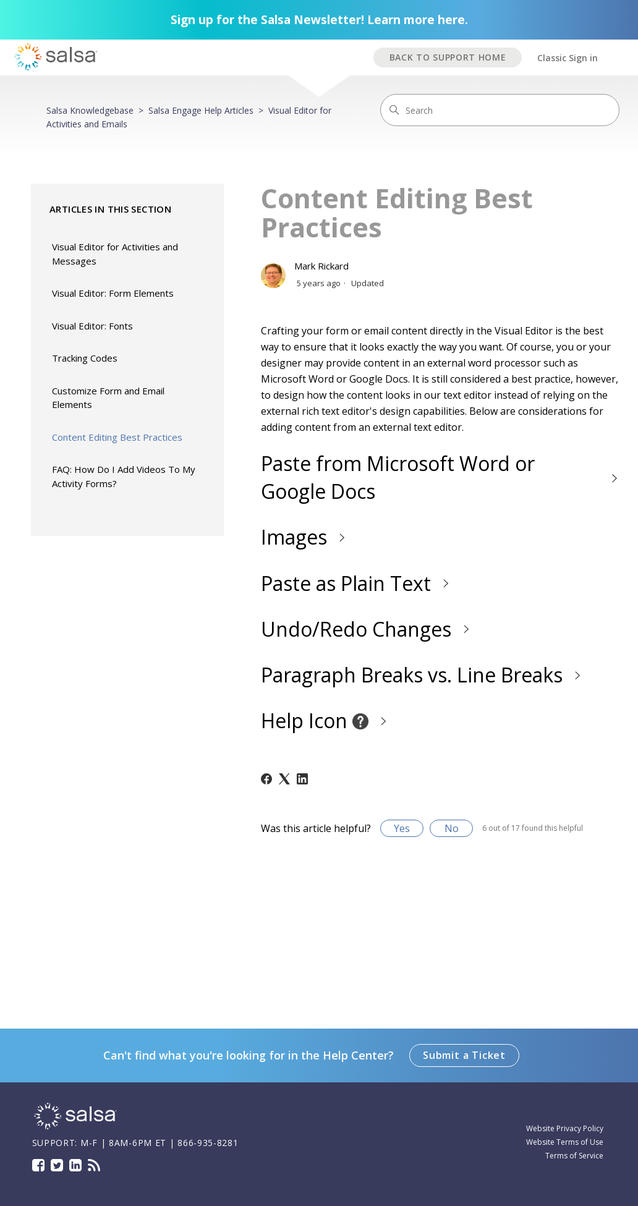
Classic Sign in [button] (567, 58)
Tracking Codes (84, 358)
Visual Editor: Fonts (92, 326)
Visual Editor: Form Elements (113, 293)
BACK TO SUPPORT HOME (447, 57)
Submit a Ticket (464, 1055)
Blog (94, 1165)
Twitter (57, 1165)
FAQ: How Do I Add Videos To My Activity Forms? (123, 476)
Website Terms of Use (564, 1142)
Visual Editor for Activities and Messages (115, 253)
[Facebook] (266, 778)
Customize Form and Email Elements (108, 397)
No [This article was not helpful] (451, 828)
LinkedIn (75, 1165)
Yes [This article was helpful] (402, 828)
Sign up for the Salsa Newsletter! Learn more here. (319, 20)
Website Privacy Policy (564, 1128)
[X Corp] (284, 778)
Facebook (38, 1165)
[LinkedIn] (302, 778)
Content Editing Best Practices (117, 437)
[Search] (499, 110)
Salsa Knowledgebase (90, 110)
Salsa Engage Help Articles (200, 110)
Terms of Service (574, 1155)
